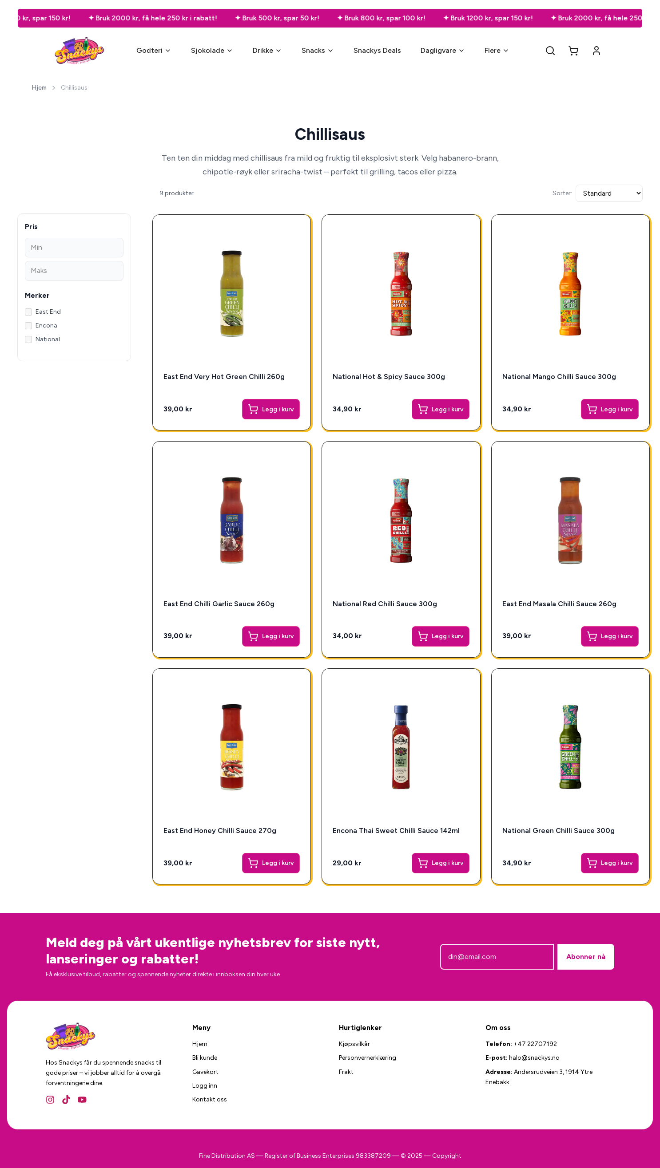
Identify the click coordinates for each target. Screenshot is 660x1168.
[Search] (550, 50)
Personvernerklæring (367, 1057)
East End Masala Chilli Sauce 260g (559, 604)
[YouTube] (82, 1100)
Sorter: (562, 193)
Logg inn (204, 1085)
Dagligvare (443, 50)
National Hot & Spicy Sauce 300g (389, 376)
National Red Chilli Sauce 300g (385, 604)
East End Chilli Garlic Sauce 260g (218, 604)
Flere (497, 50)
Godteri (153, 50)
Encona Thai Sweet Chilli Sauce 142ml (396, 830)
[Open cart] (573, 50)
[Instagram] (50, 1100)
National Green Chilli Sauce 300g (558, 830)
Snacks (318, 50)
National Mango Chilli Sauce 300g (559, 376)
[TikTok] (66, 1100)
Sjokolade (212, 50)
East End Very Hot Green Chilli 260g (224, 376)
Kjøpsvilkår (354, 1044)
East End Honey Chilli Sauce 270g (219, 830)
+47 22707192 (535, 1044)
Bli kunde (204, 1057)
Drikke (267, 50)
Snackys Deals (377, 50)
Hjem (39, 87)
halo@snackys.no (534, 1057)
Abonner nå (585, 956)
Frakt (346, 1072)
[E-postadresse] (497, 957)
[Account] (596, 50)
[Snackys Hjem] (80, 50)
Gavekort (205, 1072)
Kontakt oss (209, 1099)
